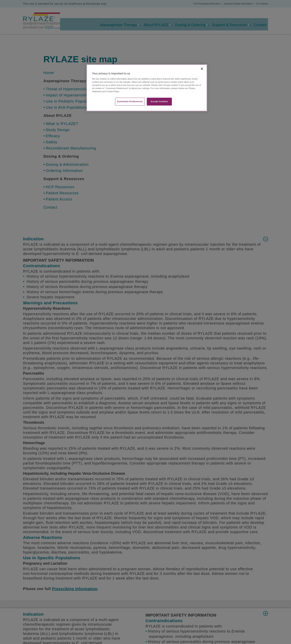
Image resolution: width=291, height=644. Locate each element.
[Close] (202, 69)
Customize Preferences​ (130, 101)
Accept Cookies (159, 101)
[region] (146, 87)
